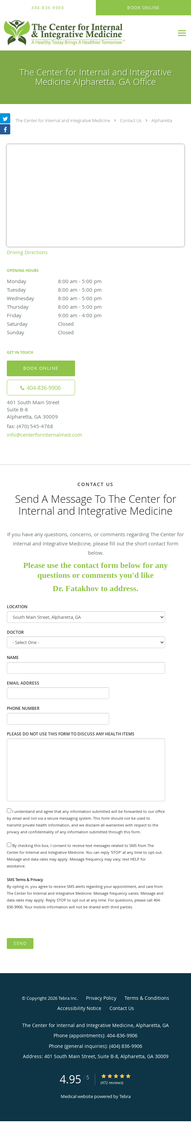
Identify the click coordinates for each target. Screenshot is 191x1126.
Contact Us (131, 120)
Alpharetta (161, 120)
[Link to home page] (87, 33)
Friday (66, 315)
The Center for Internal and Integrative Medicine (62, 120)
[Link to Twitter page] (5, 118)
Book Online (41, 368)
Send (20, 943)
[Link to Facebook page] (5, 129)
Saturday (66, 323)
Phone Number (23, 708)
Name (13, 657)
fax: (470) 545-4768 (30, 426)
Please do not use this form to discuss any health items (70, 734)
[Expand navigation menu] (182, 33)
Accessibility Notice (79, 1008)
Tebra (125, 1096)
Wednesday (66, 298)
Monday (66, 281)
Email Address (23, 683)
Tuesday (66, 289)
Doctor (15, 632)
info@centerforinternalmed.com (44, 434)
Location (17, 607)
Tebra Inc (67, 998)
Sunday (66, 332)
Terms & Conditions (146, 998)
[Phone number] (41, 387)
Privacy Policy (101, 998)
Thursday (66, 306)
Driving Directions (27, 252)
